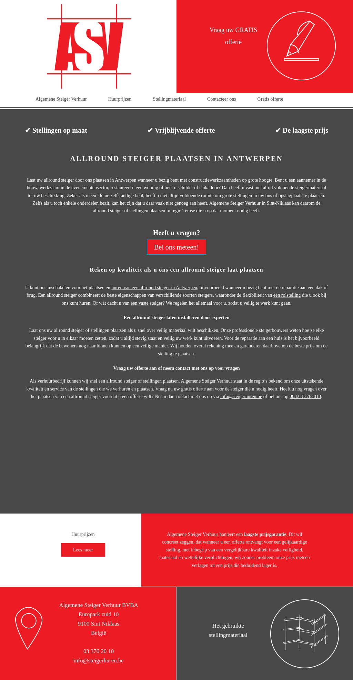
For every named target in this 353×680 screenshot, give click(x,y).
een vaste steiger (147, 303)
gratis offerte (193, 389)
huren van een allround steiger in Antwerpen (154, 287)
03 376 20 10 (98, 651)
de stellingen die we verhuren (101, 389)
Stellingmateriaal (169, 99)
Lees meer (83, 549)
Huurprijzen (120, 99)
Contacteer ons (221, 99)
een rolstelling (287, 295)
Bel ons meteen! (176, 247)
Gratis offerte (270, 99)
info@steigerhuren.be (241, 396)
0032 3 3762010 (305, 396)
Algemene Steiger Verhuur (61, 99)
